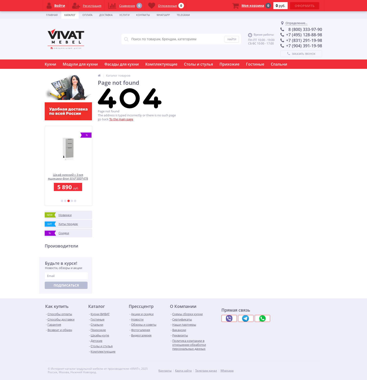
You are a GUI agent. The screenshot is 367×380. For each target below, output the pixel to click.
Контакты (143, 15)
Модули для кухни (80, 64)
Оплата (87, 15)
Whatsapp (163, 15)
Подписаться (66, 285)
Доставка (106, 15)
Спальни (279, 64)
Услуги (124, 15)
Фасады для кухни (121, 64)
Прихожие (229, 64)
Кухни (50, 64)
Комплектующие (161, 64)
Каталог (70, 15)
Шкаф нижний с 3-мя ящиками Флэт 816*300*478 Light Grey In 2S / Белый (68, 177)
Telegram (183, 15)
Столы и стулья (198, 64)
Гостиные (255, 64)
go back (103, 119)
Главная (52, 15)
